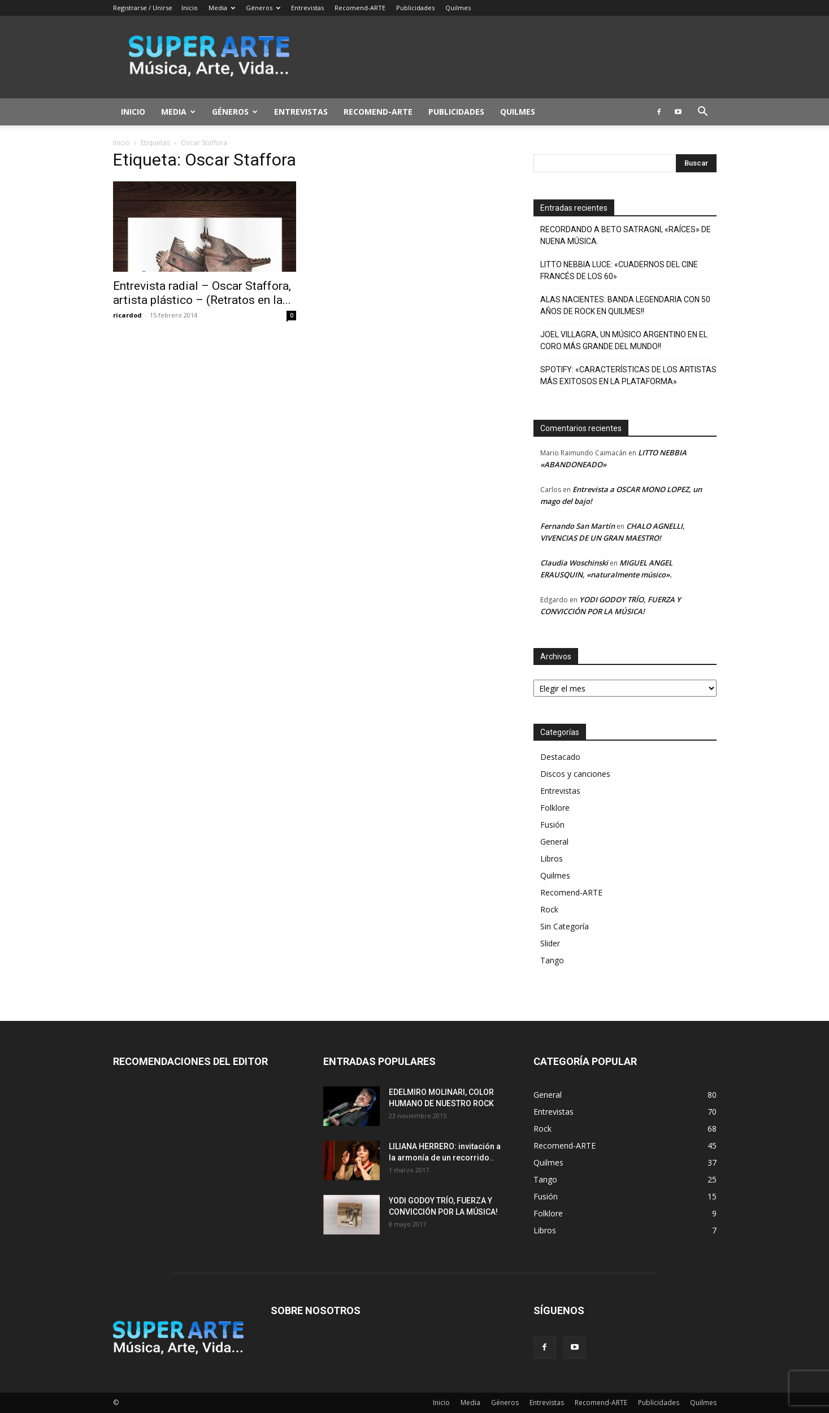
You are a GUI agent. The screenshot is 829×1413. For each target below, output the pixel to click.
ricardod (127, 315)
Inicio (189, 7)
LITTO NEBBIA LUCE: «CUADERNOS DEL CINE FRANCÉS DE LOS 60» (619, 270)
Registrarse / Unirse (142, 7)
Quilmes (458, 7)
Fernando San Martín (577, 526)
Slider (550, 943)
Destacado (560, 756)
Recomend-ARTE (360, 7)
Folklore (555, 807)
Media (222, 7)
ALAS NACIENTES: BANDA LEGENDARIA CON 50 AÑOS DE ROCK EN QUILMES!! (625, 305)
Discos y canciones (575, 773)
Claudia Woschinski (574, 563)
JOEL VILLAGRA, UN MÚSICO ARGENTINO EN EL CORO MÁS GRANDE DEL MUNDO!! (624, 340)
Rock (549, 909)
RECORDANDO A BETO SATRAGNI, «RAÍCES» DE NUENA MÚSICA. (625, 235)
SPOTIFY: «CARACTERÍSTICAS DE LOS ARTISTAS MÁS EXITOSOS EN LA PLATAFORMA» (628, 375)
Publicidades (415, 7)
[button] (703, 112)
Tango (552, 960)
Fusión (552, 824)
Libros (551, 858)
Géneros (263, 7)
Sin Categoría (564, 926)
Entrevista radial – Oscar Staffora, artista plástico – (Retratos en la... (202, 293)
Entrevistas (307, 7)
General (554, 841)
